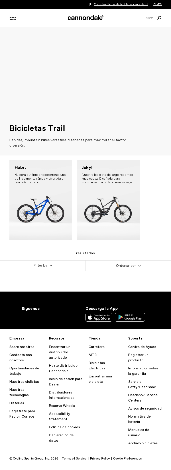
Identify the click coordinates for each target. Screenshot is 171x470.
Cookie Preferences (127, 459)
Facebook (44, 316)
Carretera (97, 347)
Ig (24, 316)
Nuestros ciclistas (24, 381)
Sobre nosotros (21, 347)
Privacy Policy (100, 459)
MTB (93, 355)
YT (53, 316)
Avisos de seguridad (145, 408)
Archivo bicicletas (143, 443)
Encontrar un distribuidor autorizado (59, 352)
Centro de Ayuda (142, 347)
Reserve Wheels (62, 406)
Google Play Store (130, 317)
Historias (16, 403)
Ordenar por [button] (126, 265)
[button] (43, 265)
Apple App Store (99, 317)
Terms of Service (74, 459)
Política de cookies (64, 427)
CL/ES (157, 4)
